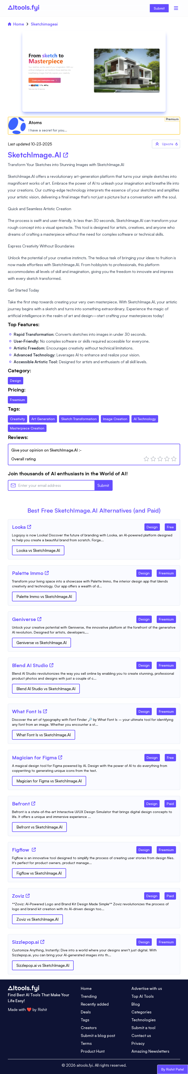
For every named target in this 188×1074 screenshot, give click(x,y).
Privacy (138, 1043)
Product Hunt (93, 1051)
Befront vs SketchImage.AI (39, 827)
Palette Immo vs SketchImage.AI (44, 596)
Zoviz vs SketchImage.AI (37, 919)
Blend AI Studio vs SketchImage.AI (45, 688)
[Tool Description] (94, 538)
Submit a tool (143, 1027)
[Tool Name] (19, 527)
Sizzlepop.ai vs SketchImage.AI (42, 965)
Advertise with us (146, 988)
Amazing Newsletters (150, 1051)
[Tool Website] (29, 527)
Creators (89, 1027)
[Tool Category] (152, 526)
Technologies (143, 1019)
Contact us (141, 1035)
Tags (85, 1019)
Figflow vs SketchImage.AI (39, 873)
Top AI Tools (142, 996)
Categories (141, 1011)
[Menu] (176, 8)
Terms (86, 1043)
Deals (86, 1011)
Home (16, 24)
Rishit (42, 1009)
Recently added (95, 1004)
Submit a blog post (98, 1035)
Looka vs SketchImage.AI (38, 550)
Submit (159, 8)
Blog (135, 1004)
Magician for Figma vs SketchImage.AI (49, 780)
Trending (89, 996)
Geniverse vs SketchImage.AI (41, 642)
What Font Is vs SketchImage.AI (43, 734)
